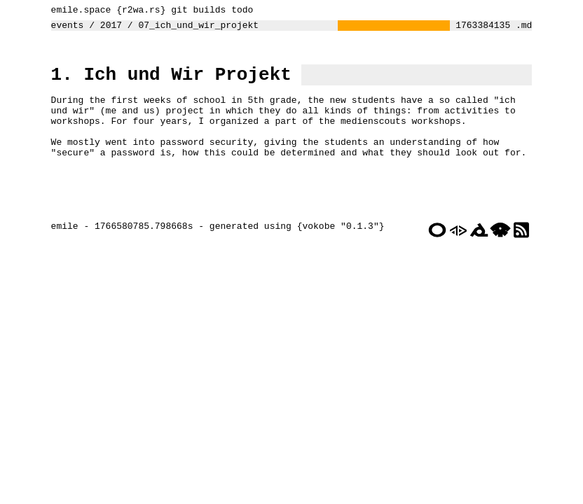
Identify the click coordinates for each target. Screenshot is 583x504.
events (64, 28)
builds (205, 11)
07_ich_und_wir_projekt (195, 28)
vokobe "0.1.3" (337, 262)
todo (238, 11)
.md (527, 28)
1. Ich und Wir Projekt (168, 81)
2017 (107, 28)
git (175, 11)
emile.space (78, 11)
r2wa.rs (137, 11)
